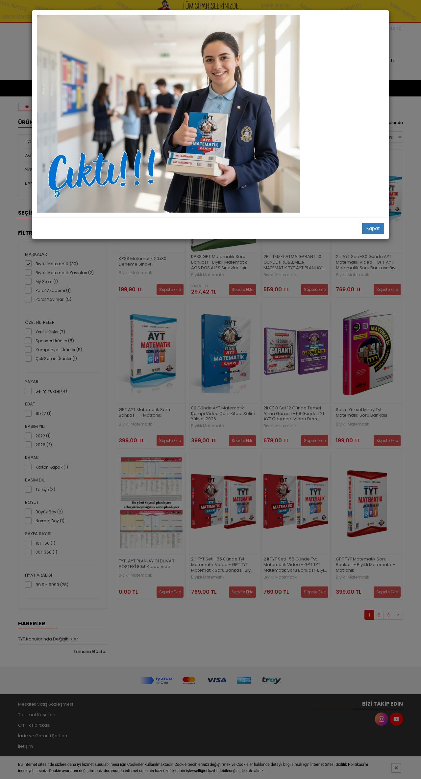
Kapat (373, 228)
